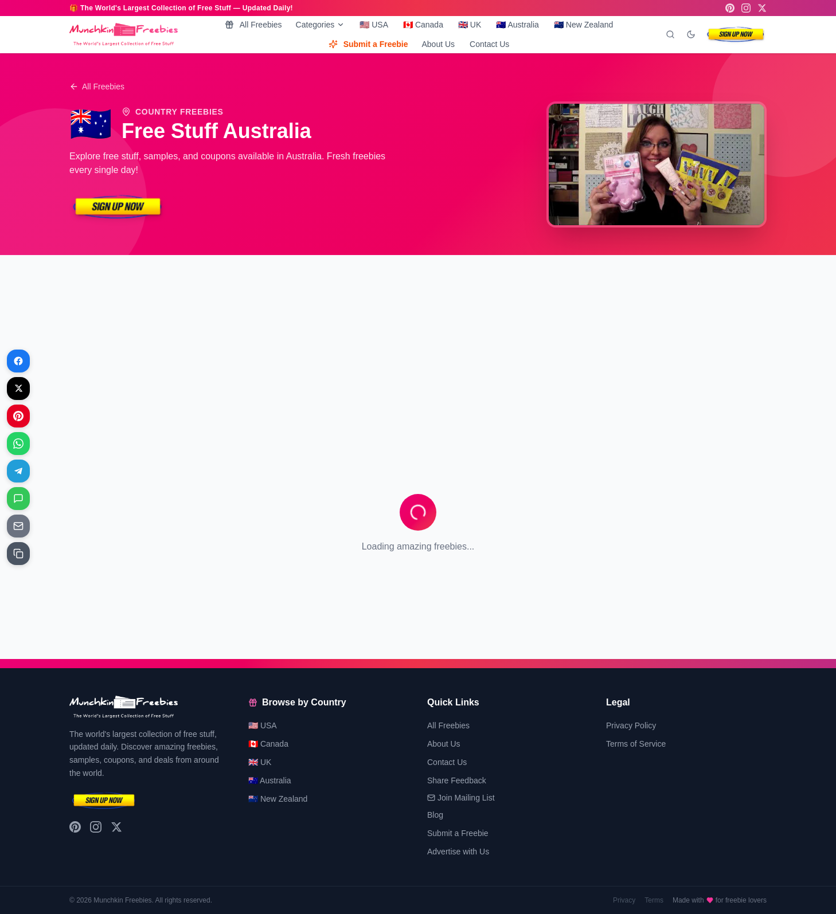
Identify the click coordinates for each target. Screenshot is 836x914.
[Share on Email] (18, 526)
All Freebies (253, 24)
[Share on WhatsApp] (18, 443)
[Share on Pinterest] (18, 416)
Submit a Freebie (368, 44)
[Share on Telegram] (18, 471)
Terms (653, 900)
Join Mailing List (461, 797)
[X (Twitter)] (762, 8)
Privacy (624, 900)
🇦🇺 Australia (517, 24)
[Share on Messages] (18, 498)
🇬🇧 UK (469, 24)
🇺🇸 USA (374, 24)
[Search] (670, 34)
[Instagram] (746, 8)
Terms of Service (636, 743)
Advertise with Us (458, 851)
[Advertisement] (413, 345)
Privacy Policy (631, 725)
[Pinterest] (730, 8)
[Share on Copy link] (18, 553)
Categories (320, 24)
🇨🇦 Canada (423, 24)
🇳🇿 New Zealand (583, 24)
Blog (435, 814)
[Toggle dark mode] (691, 34)
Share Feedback (456, 780)
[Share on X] (18, 388)
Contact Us (489, 44)
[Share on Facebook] (18, 361)
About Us (438, 44)
